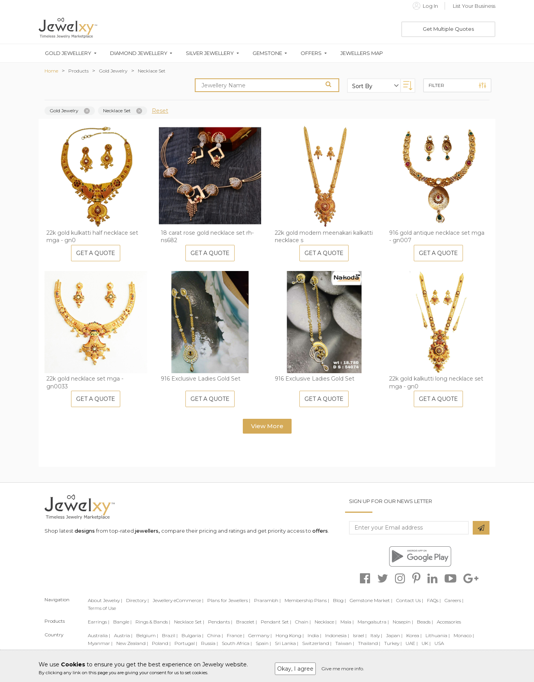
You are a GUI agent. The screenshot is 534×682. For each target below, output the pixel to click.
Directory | (137, 600)
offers (320, 531)
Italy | (376, 635)
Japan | (394, 635)
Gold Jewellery (68, 53)
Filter (457, 85)
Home (51, 71)
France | (235, 635)
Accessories (449, 622)
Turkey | (393, 643)
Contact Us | (409, 600)
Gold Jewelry (113, 71)
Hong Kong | (290, 635)
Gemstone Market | (371, 600)
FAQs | (434, 600)
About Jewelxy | (105, 600)
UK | (426, 643)
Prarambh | (267, 600)
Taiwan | (344, 643)
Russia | (209, 643)
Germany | (260, 635)
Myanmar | (100, 643)
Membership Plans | (307, 600)
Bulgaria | (192, 635)
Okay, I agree (295, 668)
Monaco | (464, 635)
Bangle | (122, 622)
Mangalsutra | (373, 622)
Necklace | (325, 622)
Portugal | (185, 643)
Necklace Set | (189, 622)
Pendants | (220, 622)
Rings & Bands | (152, 622)
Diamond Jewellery (138, 53)
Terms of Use (102, 608)
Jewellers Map (361, 53)
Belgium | (147, 635)
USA (439, 643)
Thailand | (369, 643)
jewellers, (147, 531)
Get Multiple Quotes (448, 29)
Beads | (425, 622)
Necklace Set (152, 71)
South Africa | (237, 643)
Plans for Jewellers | (228, 600)
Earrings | (98, 622)
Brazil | (170, 635)
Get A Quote (95, 253)
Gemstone (267, 53)
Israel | (360, 635)
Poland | (161, 643)
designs (85, 531)
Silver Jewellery (210, 53)
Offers (311, 53)
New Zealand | (132, 643)
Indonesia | (337, 635)
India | (314, 635)
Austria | (123, 635)
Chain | (303, 622)
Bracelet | (246, 622)
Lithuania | (437, 635)
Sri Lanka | (286, 643)
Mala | (347, 622)
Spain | (263, 643)
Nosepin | (403, 622)
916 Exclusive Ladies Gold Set (200, 378)
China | (215, 635)
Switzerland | (316, 643)
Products (78, 71)
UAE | (412, 643)
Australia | (99, 635)
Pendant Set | (276, 622)
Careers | (454, 600)
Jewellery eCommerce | (178, 600)
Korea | (414, 635)
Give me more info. (342, 668)
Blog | (339, 600)
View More (267, 426)
